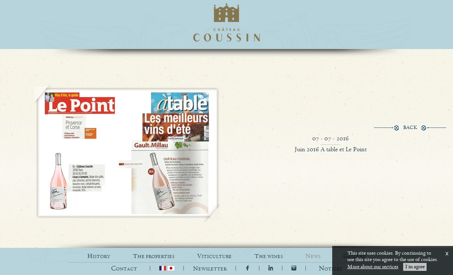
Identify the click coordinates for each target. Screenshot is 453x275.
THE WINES (268, 256)
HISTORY (98, 256)
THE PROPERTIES (153, 256)
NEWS (312, 256)
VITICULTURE (214, 256)
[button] (330, 269)
